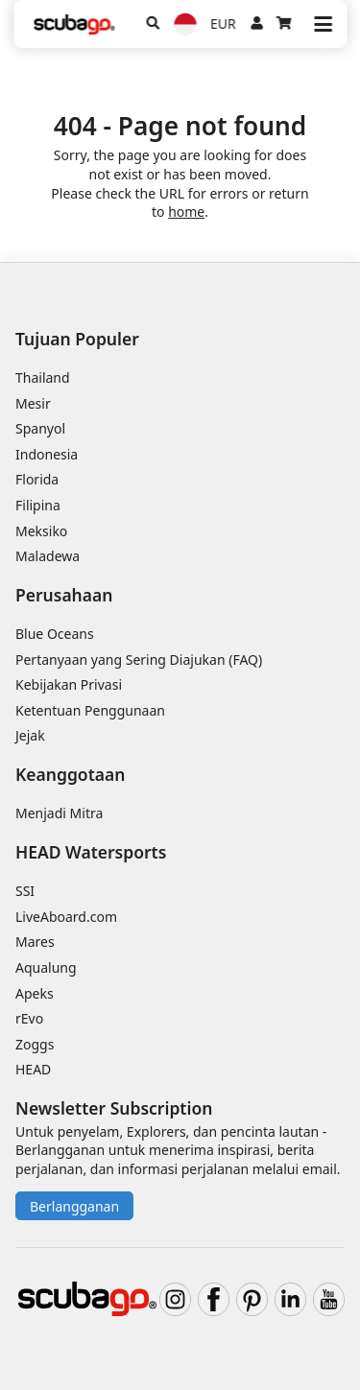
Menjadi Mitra (59, 813)
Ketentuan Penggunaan (90, 710)
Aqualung (46, 967)
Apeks (34, 993)
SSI (25, 891)
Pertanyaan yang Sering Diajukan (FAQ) (138, 659)
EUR (223, 23)
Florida (37, 479)
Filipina (37, 505)
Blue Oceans (54, 633)
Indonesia (46, 454)
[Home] (74, 24)
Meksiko (41, 531)
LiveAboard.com (66, 916)
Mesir (33, 403)
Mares (35, 941)
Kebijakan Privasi (68, 684)
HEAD (33, 1069)
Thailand (42, 377)
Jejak (30, 735)
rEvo (29, 1018)
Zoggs (34, 1044)
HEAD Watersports (90, 851)
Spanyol (40, 428)
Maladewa (47, 556)
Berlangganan (74, 1206)
